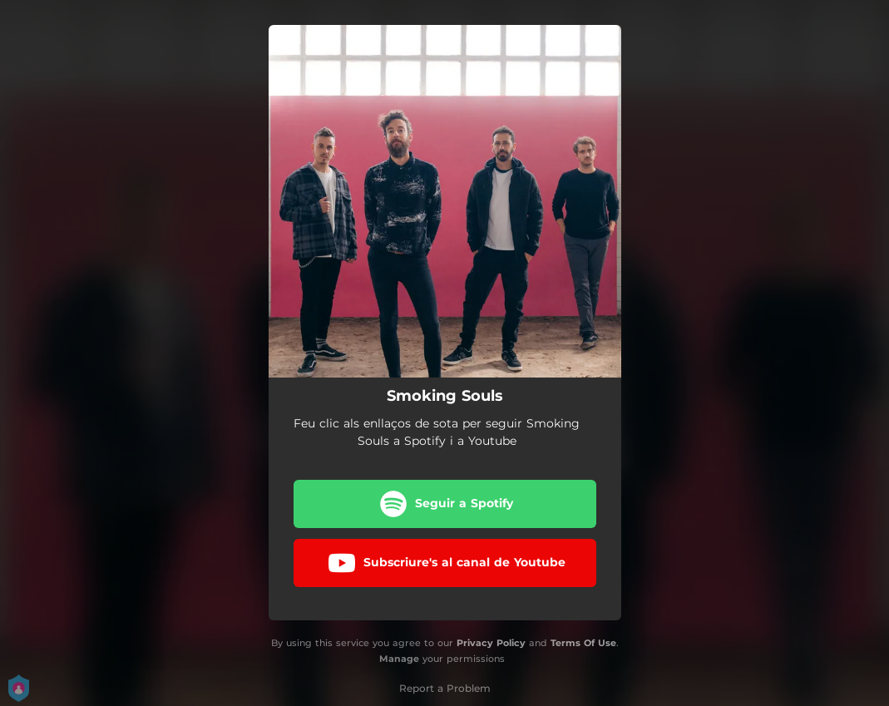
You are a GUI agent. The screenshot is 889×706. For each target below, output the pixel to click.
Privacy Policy (491, 643)
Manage (399, 658)
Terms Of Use (583, 643)
